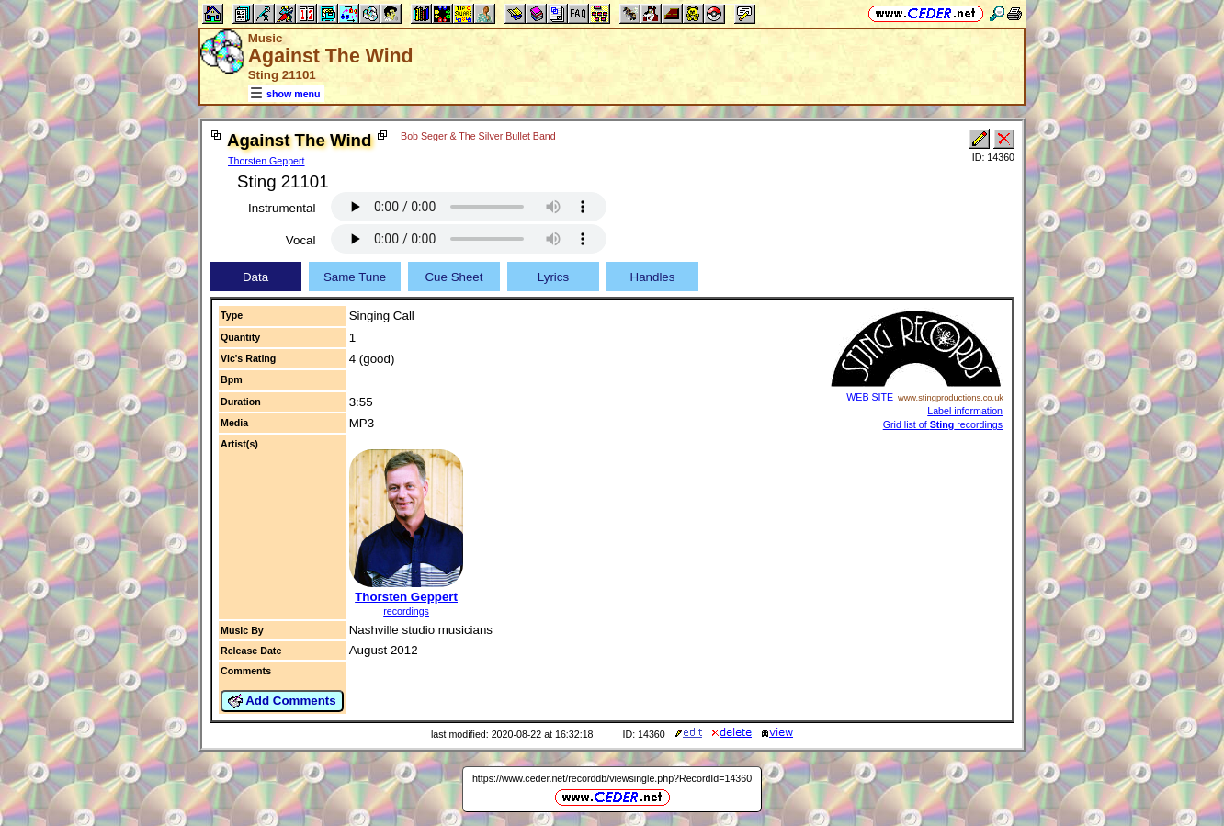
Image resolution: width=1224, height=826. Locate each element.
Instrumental (281, 208)
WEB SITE (869, 396)
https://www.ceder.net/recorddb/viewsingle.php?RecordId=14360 (612, 778)
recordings (406, 611)
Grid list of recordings (943, 424)
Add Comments (282, 701)
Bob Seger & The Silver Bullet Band (478, 135)
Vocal (301, 240)
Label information (965, 410)
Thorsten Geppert (266, 160)
